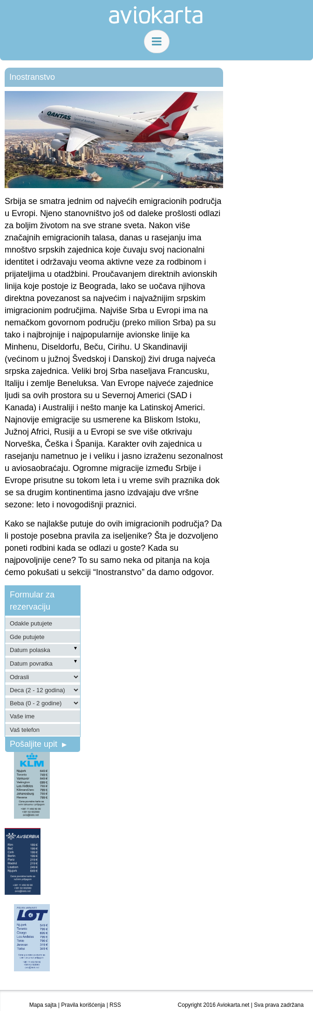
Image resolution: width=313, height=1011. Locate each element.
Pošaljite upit (38, 744)
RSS (115, 1005)
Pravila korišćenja (83, 1005)
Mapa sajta (43, 1005)
